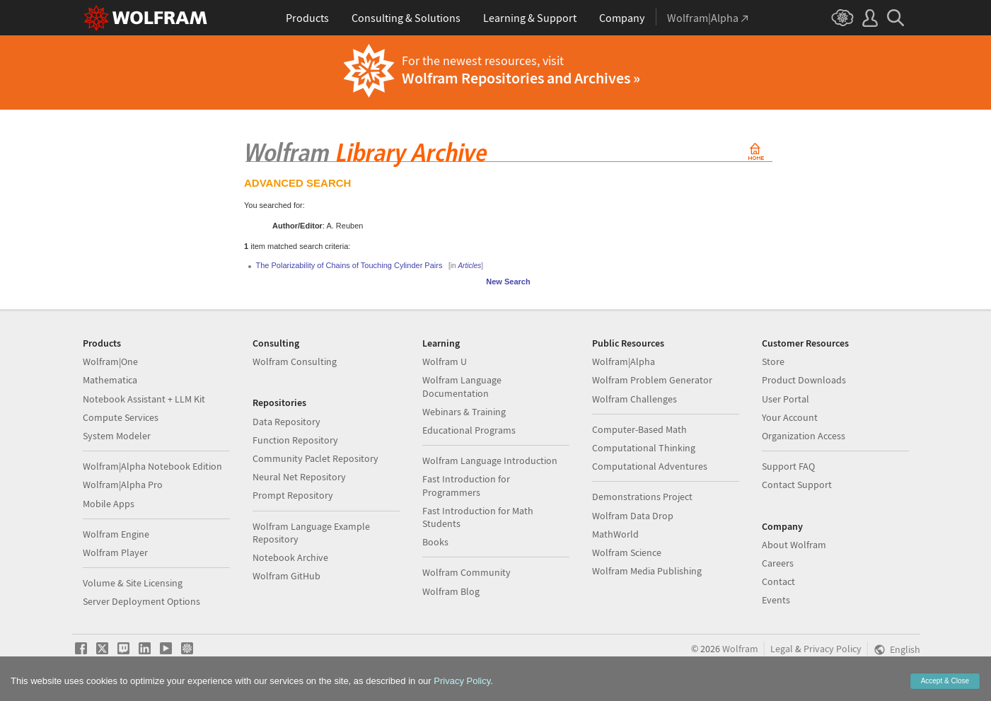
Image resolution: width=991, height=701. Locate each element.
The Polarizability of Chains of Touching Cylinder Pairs (349, 265)
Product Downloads (804, 379)
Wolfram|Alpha (623, 361)
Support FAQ (788, 466)
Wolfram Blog (451, 591)
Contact (778, 581)
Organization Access (803, 435)
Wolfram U (444, 361)
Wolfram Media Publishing (647, 570)
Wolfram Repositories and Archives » (521, 77)
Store (773, 361)
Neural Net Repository (299, 476)
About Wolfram (794, 544)
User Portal (785, 399)
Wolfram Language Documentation (462, 386)
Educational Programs (469, 430)
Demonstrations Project (642, 496)
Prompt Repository (293, 495)
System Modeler (117, 435)
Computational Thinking (643, 447)
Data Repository (286, 421)
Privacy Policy (833, 648)
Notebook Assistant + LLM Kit (144, 399)
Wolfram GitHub (286, 575)
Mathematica (110, 379)
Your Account (790, 417)
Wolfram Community (466, 572)
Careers (778, 563)
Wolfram (740, 648)
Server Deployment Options (141, 601)
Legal (781, 648)
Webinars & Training (464, 411)
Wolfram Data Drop (632, 515)
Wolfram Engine (116, 534)
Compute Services (120, 417)
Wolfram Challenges (634, 399)
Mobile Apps (108, 503)
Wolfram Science (626, 552)
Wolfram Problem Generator (652, 379)
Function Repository (295, 440)
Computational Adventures (649, 466)
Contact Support (797, 484)
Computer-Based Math (639, 429)
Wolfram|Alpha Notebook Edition (152, 466)
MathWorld (615, 534)
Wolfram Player (115, 552)
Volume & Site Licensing (132, 583)
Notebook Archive (290, 557)
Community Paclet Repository (315, 458)
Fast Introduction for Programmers (466, 485)
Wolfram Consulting (295, 361)
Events (776, 599)
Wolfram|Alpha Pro (123, 484)
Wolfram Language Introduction (489, 460)
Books (435, 541)
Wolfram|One (110, 361)
